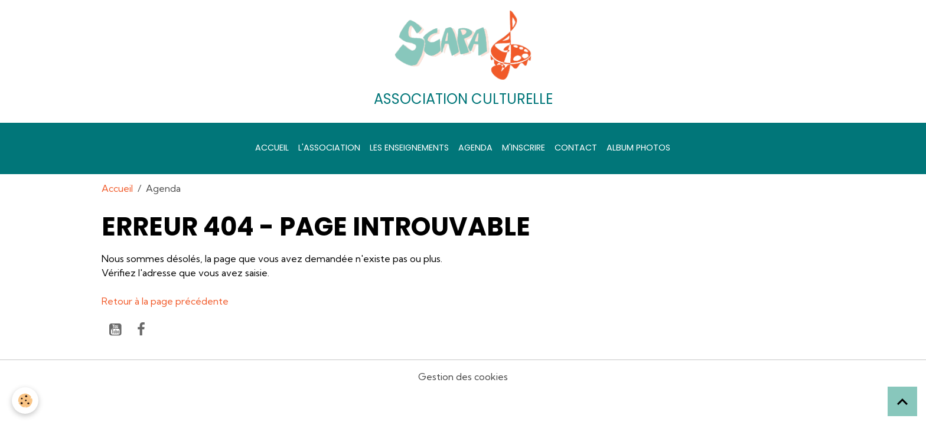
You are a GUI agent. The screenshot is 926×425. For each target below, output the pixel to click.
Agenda (475, 147)
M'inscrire (523, 147)
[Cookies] (25, 400)
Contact (576, 147)
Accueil (272, 147)
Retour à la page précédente (165, 301)
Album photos (638, 147)
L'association (329, 147)
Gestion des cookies (463, 376)
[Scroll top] (902, 401)
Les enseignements (409, 147)
